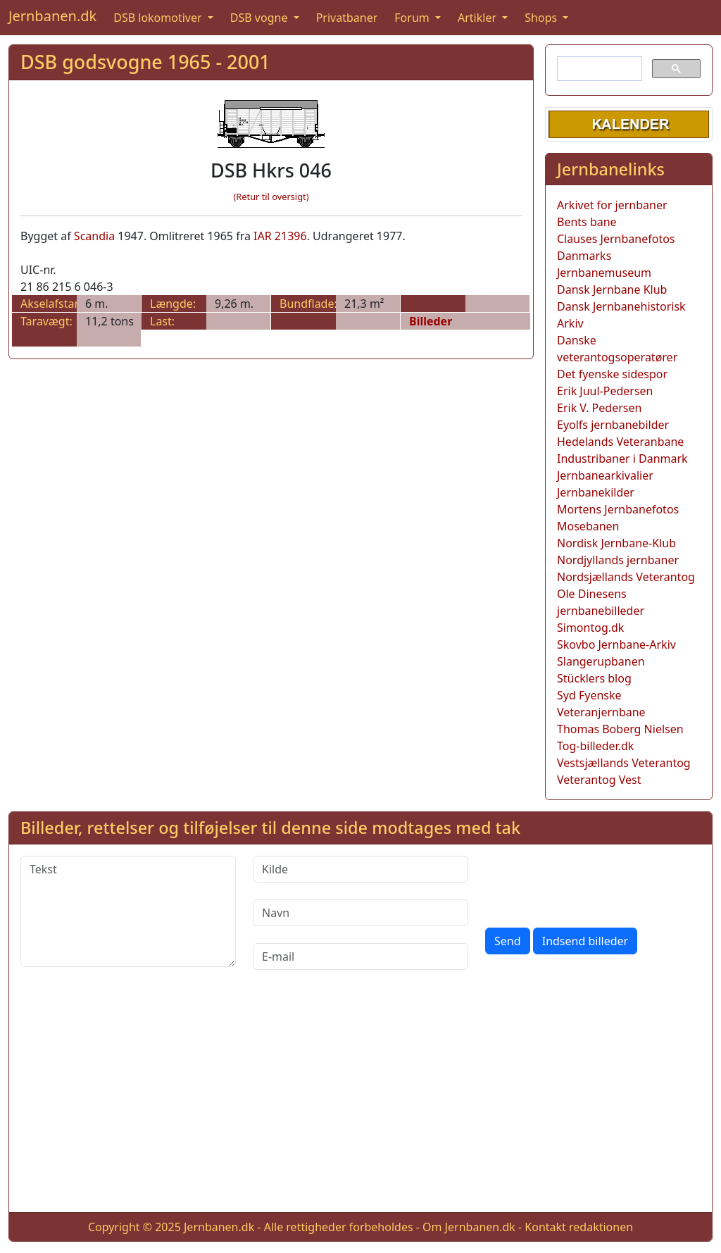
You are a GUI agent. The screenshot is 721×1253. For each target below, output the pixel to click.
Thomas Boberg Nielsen (620, 729)
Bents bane (587, 222)
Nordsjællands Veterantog (626, 577)
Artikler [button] (478, 17)
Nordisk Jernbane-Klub (616, 543)
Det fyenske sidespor (612, 374)
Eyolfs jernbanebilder (613, 424)
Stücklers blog (594, 678)
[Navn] (360, 912)
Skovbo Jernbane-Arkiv (616, 644)
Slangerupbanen (601, 661)
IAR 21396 (280, 236)
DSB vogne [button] (260, 17)
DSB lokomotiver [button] (159, 17)
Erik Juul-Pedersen (605, 391)
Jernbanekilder (595, 492)
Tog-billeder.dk (595, 746)
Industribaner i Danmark (622, 458)
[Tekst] (128, 911)
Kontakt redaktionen (579, 1227)
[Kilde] (360, 869)
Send (507, 941)
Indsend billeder (585, 941)
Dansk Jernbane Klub (612, 289)
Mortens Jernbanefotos (618, 509)
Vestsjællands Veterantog (624, 763)
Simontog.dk (590, 627)
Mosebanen (588, 526)
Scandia (94, 236)
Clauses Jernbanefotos (616, 239)
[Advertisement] (360, 1102)
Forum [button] (413, 17)
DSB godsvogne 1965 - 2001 (145, 62)
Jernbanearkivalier (605, 475)
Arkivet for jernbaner (612, 205)
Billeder (430, 321)
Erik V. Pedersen (599, 408)
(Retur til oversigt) (271, 196)
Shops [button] (542, 17)
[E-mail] (360, 956)
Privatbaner (347, 17)
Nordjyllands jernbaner (618, 560)
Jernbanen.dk (52, 15)
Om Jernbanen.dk (468, 1227)
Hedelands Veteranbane (620, 441)
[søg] (598, 69)
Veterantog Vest (599, 779)
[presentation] (592, 883)
